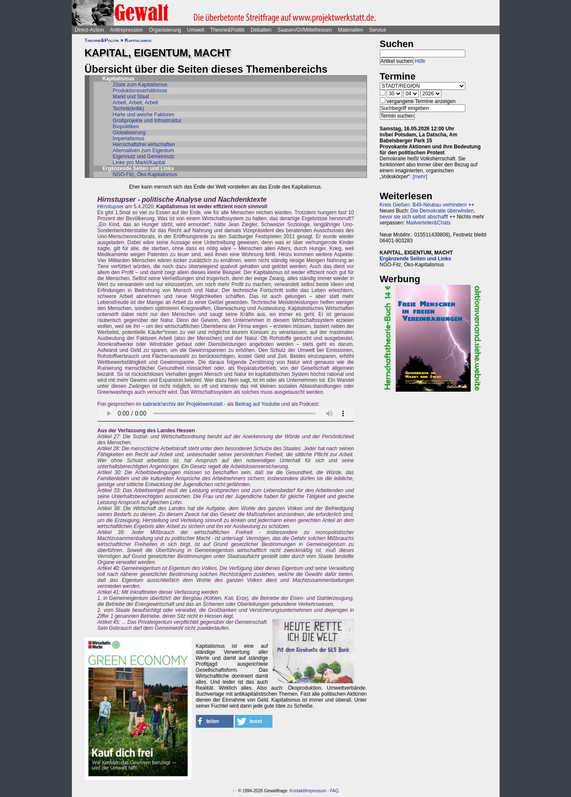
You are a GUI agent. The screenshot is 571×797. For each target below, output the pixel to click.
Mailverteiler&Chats (428, 223)
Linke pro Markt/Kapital (139, 162)
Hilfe (420, 61)
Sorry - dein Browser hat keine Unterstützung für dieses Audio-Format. (226, 413)
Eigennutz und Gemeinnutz (144, 156)
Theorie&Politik (227, 30)
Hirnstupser (111, 207)
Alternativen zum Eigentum (143, 150)
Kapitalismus (138, 40)
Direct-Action (89, 30)
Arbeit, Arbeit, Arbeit (135, 103)
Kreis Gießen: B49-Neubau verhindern (423, 205)
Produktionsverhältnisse (140, 91)
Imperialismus (129, 139)
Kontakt (297, 790)
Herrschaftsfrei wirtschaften (144, 145)
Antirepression (126, 30)
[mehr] (420, 177)
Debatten (261, 30)
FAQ (334, 790)
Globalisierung (129, 133)
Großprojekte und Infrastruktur (147, 121)
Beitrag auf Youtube (257, 404)
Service (377, 30)
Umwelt (195, 30)
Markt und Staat (131, 97)
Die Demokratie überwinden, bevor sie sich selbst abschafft (427, 214)
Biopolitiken (126, 127)
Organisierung (165, 30)
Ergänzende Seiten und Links (415, 259)
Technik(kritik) (128, 109)
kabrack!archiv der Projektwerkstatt (183, 404)
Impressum (315, 790)
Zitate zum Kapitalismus (140, 85)
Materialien (350, 30)
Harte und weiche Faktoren (144, 115)
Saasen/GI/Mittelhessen (305, 30)
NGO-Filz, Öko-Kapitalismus (145, 174)
